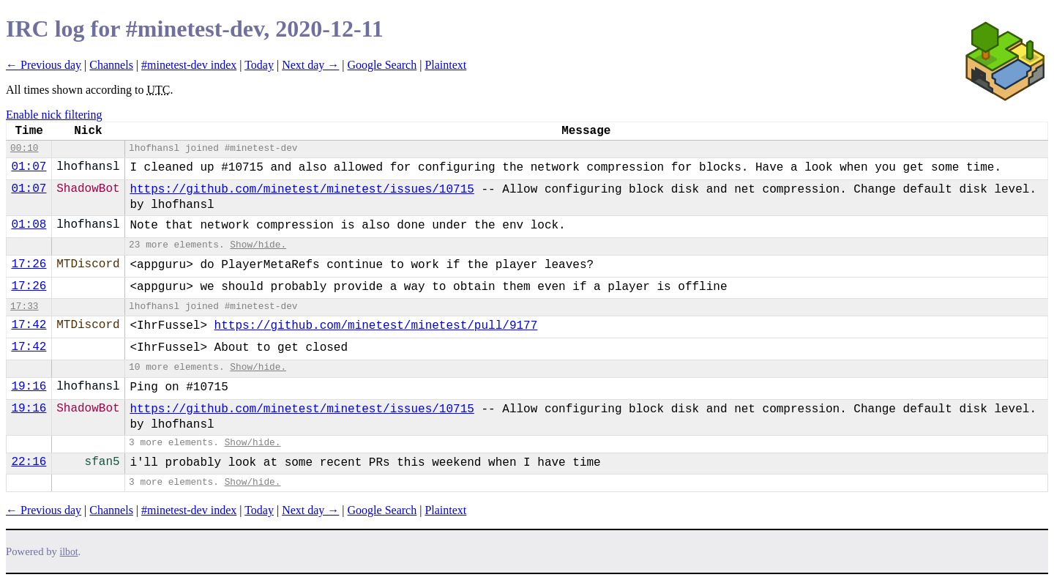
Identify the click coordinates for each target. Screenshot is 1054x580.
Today (259, 65)
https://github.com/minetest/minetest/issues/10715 (302, 189)
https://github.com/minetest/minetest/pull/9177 (376, 325)
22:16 (28, 462)
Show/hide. (258, 244)
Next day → (310, 65)
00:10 (24, 148)
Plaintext (445, 65)
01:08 (28, 224)
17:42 (28, 325)
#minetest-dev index (188, 65)
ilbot (69, 551)
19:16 (28, 386)
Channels (111, 65)
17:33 (24, 306)
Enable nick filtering (54, 114)
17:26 (28, 264)
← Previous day (43, 65)
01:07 (28, 167)
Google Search (382, 65)
